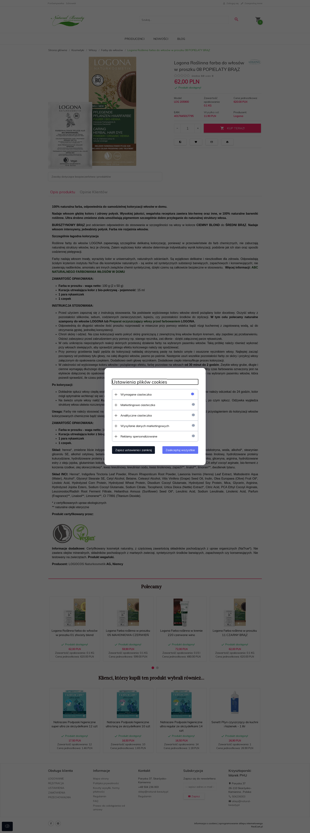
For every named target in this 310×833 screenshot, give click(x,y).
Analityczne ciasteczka (136, 415)
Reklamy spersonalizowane (138, 436)
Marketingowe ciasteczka (137, 405)
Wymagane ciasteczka (136, 394)
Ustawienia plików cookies (139, 382)
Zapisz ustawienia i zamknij (133, 450)
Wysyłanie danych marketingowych (144, 426)
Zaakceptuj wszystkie (180, 450)
